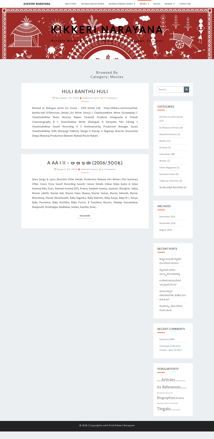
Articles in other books (171, 116)
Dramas (168, 3)
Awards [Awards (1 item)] (183, 388)
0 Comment (110, 98)
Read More (86, 215)
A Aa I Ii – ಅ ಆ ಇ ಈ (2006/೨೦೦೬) (85, 162)
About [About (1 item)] (159, 381)
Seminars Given (167, 174)
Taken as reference (169, 180)
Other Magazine (167, 167)
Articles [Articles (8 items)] (168, 379)
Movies (143, 3)
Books (157, 3)
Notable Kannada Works (121, 3)
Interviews (164, 154)
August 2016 (165, 229)
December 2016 (167, 216)
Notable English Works (92, 3)
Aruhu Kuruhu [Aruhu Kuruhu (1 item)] (180, 381)
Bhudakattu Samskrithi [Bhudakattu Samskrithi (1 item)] (165, 393)
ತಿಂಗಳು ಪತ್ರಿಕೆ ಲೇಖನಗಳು (171, 187)
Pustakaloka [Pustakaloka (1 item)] (174, 403)
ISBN (172, 339)
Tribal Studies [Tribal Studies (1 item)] (176, 410)
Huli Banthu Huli (85, 91)
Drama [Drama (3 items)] (180, 398)
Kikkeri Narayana (36, 4)
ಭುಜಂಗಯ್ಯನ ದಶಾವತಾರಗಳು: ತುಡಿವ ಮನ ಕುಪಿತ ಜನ (172, 295)
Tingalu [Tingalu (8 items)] (164, 408)
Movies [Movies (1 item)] (167, 403)
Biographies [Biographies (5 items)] (166, 397)
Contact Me (185, 3)
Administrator (91, 98)
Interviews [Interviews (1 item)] (160, 403)
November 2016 (167, 223)
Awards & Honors (168, 134)
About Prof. (71, 3)
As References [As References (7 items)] (169, 387)
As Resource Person (169, 127)
